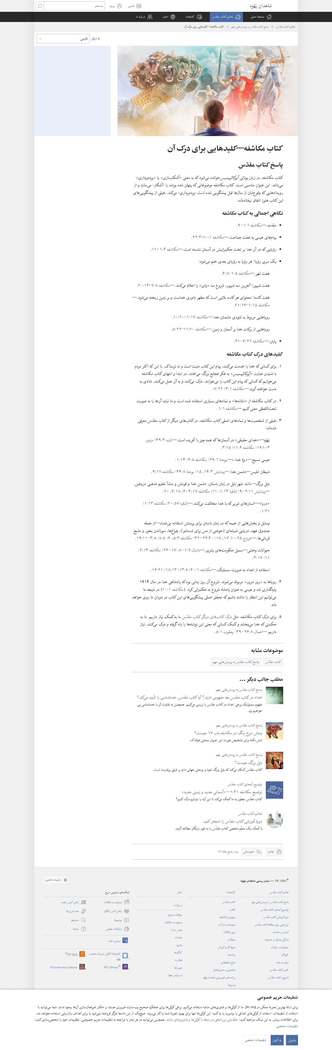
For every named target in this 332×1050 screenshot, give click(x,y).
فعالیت (178, 960)
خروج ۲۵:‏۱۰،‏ (241, 538)
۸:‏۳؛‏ (153, 538)
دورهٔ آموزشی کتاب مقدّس (276, 917)
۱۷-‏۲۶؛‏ (169, 550)
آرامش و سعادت (281, 932)
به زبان (96, 38)
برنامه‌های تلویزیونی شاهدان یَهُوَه (219, 977)
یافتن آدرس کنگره (116, 911)
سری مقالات (229, 932)
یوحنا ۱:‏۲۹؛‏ (217, 459)
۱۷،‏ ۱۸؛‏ (222, 538)
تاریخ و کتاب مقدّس (278, 977)
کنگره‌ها (178, 952)
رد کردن (277, 1040)
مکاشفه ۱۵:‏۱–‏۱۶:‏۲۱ (252, 305)
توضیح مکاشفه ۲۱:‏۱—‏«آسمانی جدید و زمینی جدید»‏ (221, 792)
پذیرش (292, 1040)
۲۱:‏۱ (265, 511)
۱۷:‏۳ (259, 557)
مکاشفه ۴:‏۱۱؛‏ (244, 447)
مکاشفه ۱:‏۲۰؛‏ (200, 569)
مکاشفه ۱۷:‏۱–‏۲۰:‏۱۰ (191, 317)
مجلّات (232, 939)
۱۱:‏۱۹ (143, 538)
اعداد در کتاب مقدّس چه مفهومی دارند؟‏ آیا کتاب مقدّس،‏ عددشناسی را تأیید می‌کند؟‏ (199, 697)
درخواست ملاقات (173, 922)
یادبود (179, 945)
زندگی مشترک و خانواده (277, 939)
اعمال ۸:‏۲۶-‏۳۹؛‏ (249, 631)
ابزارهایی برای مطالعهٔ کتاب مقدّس (271, 924)
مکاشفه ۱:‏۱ (227, 408)
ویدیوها (232, 984)
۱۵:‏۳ (227, 447)
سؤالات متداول (175, 915)
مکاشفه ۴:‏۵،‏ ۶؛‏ (180, 538)
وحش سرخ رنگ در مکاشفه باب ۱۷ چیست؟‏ (228, 733)
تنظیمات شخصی (287, 1026)
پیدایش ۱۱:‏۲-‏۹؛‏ (251, 491)
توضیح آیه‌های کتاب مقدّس (275, 909)
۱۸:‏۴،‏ (176, 491)
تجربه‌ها (178, 967)
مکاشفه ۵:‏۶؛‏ (197, 459)
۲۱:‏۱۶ (158, 569)
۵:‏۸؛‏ (162, 538)
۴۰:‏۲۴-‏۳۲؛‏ (204, 538)
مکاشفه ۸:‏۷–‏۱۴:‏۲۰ (154, 285)
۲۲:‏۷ (219, 388)
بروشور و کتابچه (228, 917)
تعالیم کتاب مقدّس (285, 26)
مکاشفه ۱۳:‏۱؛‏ (155, 503)
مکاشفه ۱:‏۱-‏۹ (250, 225)
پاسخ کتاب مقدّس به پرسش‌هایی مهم (250, 26)
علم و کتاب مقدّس (279, 969)
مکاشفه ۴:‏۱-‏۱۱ (165, 249)
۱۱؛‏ (214, 491)
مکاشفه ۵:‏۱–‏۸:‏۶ (236, 273)
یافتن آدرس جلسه (73, 902)
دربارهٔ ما (178, 905)
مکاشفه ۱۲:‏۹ (163, 471)
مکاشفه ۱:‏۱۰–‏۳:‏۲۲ (208, 237)
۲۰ (167, 491)
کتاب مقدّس (229, 902)
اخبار (179, 892)
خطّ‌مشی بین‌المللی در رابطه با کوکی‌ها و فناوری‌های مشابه (202, 1019)
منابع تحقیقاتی (228, 962)
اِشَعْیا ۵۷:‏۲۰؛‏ (177, 503)
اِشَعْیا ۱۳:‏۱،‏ (228, 491)
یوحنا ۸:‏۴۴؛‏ (185, 471)
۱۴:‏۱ (181, 459)
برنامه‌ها (232, 954)
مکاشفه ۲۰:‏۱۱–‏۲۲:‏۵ (189, 329)
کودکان (285, 954)
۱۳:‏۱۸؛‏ (171, 569)
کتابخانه (231, 892)
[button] (226, 17)
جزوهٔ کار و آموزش (227, 947)
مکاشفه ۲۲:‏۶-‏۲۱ (249, 341)
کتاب (233, 909)
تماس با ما (177, 930)
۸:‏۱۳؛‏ (183, 569)
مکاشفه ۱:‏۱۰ (173, 589)
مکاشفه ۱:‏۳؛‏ (234, 388)
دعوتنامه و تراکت (227, 924)
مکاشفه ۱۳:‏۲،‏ (150, 550)
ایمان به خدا (282, 962)
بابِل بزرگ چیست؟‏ (248, 762)
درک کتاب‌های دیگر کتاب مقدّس (207, 616)
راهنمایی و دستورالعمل (224, 969)
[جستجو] (74, 5)
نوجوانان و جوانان (280, 947)
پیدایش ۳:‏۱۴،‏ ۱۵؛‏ (210, 471)
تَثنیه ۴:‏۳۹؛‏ (163, 440)
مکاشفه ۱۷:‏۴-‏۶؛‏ (196, 491)
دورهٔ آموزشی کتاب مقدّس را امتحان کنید (233, 821)
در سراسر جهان (175, 975)
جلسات (178, 937)
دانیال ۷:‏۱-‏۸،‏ (188, 550)
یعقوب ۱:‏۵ (225, 631)
